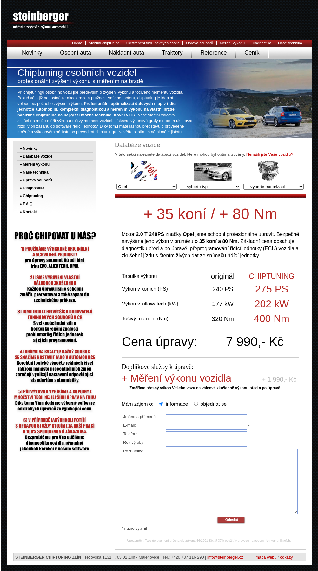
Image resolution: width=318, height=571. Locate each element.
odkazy (286, 557)
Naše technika (290, 43)
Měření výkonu (232, 43)
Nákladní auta (126, 52)
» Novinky (29, 148)
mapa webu (265, 557)
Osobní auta (75, 52)
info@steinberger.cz (225, 557)
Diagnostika (261, 43)
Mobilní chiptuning (104, 43)
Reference (214, 52)
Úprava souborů (199, 43)
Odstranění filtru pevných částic (152, 43)
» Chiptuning (31, 196)
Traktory (172, 52)
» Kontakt (28, 212)
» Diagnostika (32, 188)
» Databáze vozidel (37, 156)
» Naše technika (34, 172)
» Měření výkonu (35, 164)
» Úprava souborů (36, 180)
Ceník (252, 52)
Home (77, 43)
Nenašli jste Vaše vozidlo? (269, 154)
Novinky (32, 52)
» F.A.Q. (27, 204)
